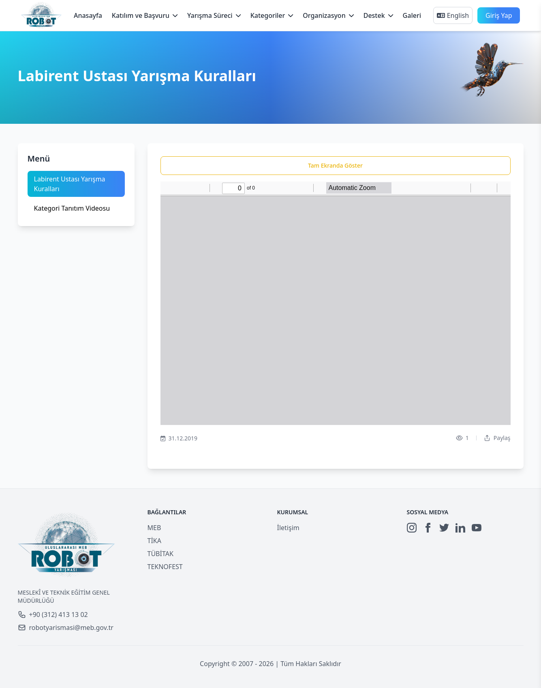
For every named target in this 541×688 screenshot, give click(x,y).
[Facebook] (428, 528)
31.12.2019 (179, 438)
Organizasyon (328, 15)
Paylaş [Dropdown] (497, 438)
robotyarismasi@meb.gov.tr (65, 627)
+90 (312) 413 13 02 (53, 614)
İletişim (288, 527)
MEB (154, 527)
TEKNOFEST (165, 566)
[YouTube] (476, 528)
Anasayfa (88, 15)
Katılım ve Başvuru (144, 15)
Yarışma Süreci (214, 15)
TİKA (154, 540)
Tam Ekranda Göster (335, 165)
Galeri (412, 15)
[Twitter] (444, 528)
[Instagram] (412, 528)
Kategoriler (271, 15)
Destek (378, 15)
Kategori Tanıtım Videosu (72, 208)
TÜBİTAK (160, 553)
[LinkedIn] (460, 528)
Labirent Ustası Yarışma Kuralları (69, 184)
